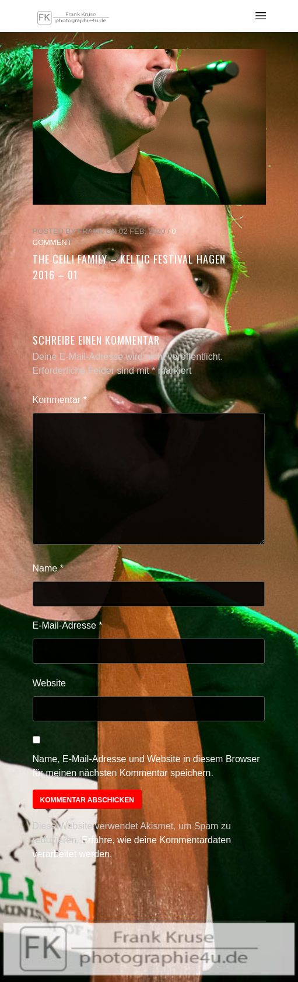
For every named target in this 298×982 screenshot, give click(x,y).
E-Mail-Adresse (68, 625)
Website (49, 683)
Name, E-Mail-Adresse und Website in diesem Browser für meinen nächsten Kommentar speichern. (146, 766)
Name (48, 568)
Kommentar (60, 400)
